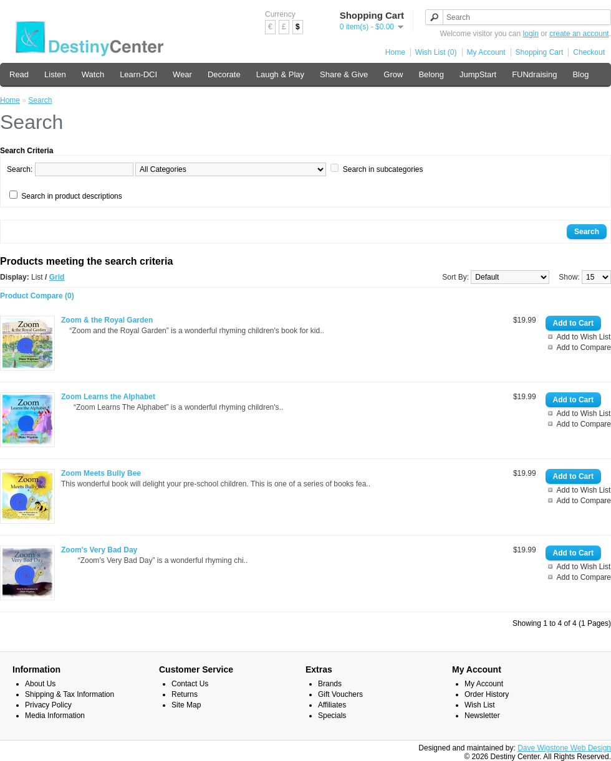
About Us (40, 683)
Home (395, 52)
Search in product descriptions (71, 196)
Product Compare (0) (37, 295)
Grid (57, 277)
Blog (580, 74)
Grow (393, 74)
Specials (332, 715)
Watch (93, 74)
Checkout (589, 52)
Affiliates (332, 705)
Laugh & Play (280, 74)
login (531, 33)
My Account (486, 52)
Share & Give (344, 74)
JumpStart (477, 74)
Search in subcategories (383, 169)
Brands (330, 683)
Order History (486, 694)
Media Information (55, 715)
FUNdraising (534, 74)
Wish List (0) (436, 52)
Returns (184, 694)
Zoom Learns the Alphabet (108, 396)
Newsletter (482, 715)
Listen (55, 74)
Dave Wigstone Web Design (564, 748)
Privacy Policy (48, 705)
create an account (579, 33)
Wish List (479, 705)
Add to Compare (584, 347)
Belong (430, 74)
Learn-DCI (138, 74)
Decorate (224, 74)
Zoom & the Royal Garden (107, 320)
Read (19, 74)
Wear (182, 74)
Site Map (186, 705)
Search (40, 100)
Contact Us (189, 683)
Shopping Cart (540, 52)
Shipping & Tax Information (69, 694)
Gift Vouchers (340, 694)
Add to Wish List (584, 337)
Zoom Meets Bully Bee (101, 473)
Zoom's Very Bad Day (99, 550)
